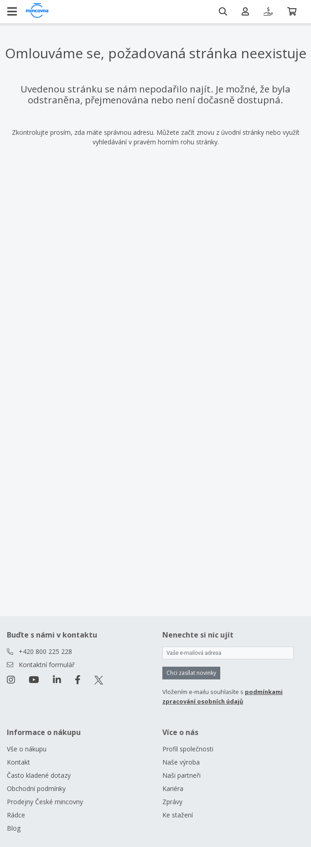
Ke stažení (177, 815)
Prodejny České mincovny (45, 801)
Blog (14, 828)
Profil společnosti (187, 749)
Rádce (16, 815)
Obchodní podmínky (36, 788)
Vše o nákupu (27, 749)
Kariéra (172, 788)
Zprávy (172, 801)
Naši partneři (181, 775)
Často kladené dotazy (39, 775)
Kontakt (18, 762)
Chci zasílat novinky (191, 673)
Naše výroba (181, 762)
